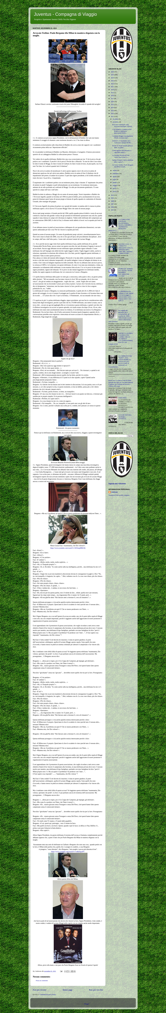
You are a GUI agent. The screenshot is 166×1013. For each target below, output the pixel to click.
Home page (68, 990)
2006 (112, 207)
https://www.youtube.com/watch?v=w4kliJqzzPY (68, 852)
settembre (116, 173)
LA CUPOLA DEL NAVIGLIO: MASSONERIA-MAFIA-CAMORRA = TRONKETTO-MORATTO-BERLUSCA (121, 225)
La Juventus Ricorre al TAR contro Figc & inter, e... (120, 156)
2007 (112, 204)
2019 (112, 92)
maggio (115, 185)
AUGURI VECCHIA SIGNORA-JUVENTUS (124, 416)
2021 (112, 87)
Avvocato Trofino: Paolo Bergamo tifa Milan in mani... (122, 166)
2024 (112, 78)
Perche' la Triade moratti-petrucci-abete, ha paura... (122, 146)
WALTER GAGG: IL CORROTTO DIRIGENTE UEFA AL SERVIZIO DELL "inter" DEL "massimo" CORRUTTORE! (125, 248)
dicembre (116, 119)
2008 (112, 201)
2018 (112, 95)
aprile (115, 188)
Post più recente (39, 990)
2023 (112, 81)
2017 (112, 98)
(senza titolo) (122, 398)
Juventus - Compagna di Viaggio (65, 14)
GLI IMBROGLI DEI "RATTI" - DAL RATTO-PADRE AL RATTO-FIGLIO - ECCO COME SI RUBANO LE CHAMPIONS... (120, 361)
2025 (112, 75)
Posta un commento (42, 980)
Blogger (86, 1004)
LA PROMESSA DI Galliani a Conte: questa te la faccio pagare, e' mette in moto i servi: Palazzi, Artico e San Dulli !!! (125, 296)
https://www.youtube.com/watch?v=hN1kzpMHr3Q (67, 548)
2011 (112, 116)
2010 (112, 195)
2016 (112, 101)
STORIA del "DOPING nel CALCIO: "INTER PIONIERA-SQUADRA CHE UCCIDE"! (125, 272)
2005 (112, 210)
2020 (112, 90)
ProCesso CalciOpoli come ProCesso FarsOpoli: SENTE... (122, 125)
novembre (116, 122)
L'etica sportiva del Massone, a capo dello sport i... (121, 151)
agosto (115, 176)
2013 (112, 110)
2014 (112, 107)
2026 (112, 72)
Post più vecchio (96, 990)
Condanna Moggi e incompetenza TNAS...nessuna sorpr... (122, 137)
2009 (112, 198)
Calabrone (114, 492)
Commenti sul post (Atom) (47, 994)
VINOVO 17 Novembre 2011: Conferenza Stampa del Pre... (122, 142)
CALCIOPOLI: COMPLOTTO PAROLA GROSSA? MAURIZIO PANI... (121, 131)
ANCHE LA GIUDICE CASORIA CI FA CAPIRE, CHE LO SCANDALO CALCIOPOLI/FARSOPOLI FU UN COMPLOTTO (121, 338)
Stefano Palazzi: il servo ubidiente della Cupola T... (122, 161)
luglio (115, 179)
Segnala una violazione (117, 484)
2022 (112, 84)
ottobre (115, 170)
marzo (115, 191)
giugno (115, 182)
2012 (112, 113)
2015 (112, 104)
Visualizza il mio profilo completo (119, 495)
